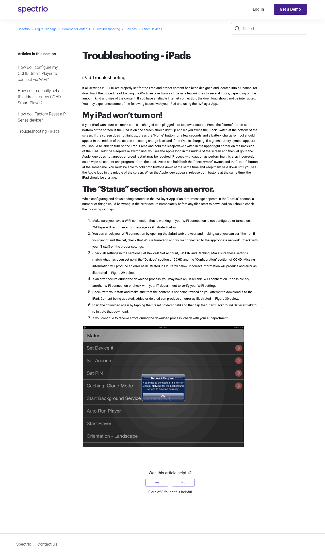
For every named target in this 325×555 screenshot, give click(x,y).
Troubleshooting (108, 29)
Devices (131, 29)
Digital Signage (46, 29)
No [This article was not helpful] (183, 482)
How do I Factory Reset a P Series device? (42, 117)
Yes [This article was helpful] (156, 482)
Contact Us (47, 544)
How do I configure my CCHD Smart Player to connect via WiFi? (38, 73)
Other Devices (152, 29)
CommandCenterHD (76, 29)
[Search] (269, 29)
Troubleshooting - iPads (39, 131)
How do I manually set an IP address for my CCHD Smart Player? (40, 96)
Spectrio (24, 29)
